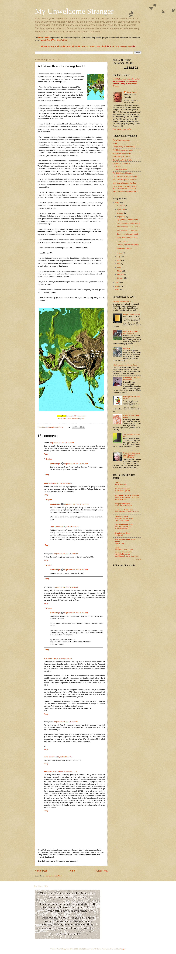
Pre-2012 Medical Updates (122, 173)
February (120, 274)
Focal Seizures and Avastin (123, 150)
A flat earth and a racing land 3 (128, 223)
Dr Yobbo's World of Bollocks (127, 495)
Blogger (122, 949)
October (120, 213)
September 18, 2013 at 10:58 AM (76, 504)
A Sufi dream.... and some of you (125, 365)
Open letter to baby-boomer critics (130, 332)
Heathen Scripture (122, 489)
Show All (138, 559)
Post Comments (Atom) (53, 876)
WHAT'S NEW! (67, 418)
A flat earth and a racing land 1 (128, 230)
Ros (45, 658)
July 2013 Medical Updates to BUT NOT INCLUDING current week (125, 187)
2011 (117, 286)
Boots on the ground (122, 491)
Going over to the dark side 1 (127, 238)
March (119, 271)
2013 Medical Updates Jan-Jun (124, 183)
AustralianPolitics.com (124, 510)
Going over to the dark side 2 (127, 234)
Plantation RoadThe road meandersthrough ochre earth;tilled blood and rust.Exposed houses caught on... (127, 553)
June (119, 260)
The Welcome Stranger (121, 140)
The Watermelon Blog (124, 525)
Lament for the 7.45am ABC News (127, 512)
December (121, 206)
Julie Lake (48, 771)
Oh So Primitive (120, 484)
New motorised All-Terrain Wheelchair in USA (124, 519)
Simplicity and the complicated (128, 245)
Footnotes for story (120, 170)
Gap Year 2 (127, 348)
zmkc (46, 757)
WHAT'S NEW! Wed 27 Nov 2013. (125, 192)
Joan (46, 483)
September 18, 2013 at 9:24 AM (60, 483)
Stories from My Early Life (122, 160)
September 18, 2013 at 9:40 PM (76, 464)
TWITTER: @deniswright (121, 46)
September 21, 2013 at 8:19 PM (60, 757)
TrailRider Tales (121, 516)
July (119, 256)
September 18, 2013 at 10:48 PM (60, 658)
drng (117, 548)
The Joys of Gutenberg (121, 163)
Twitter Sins (117, 166)
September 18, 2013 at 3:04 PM (66, 587)
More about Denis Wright (122, 153)
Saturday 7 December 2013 (123, 302)
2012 (117, 283)
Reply (46, 454)
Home (71, 870)
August (120, 253)
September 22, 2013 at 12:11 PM (65, 771)
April (119, 267)
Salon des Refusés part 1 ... (125, 506)
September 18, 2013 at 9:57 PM (76, 570)
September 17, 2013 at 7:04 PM (62, 443)
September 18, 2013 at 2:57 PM (66, 554)
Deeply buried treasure (131, 314)
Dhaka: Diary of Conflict (121, 157)
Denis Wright (55, 464)
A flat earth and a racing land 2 (128, 227)
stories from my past (78, 418)
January (120, 278)
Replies (49, 459)
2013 (117, 203)
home (60, 418)
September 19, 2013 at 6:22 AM (66, 722)
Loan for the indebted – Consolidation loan (123, 528)
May (119, 264)
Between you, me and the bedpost (131, 379)
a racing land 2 (71, 416)
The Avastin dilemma (124, 248)
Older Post (101, 870)
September (121, 217)
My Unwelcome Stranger (74, 11)
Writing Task (119, 543)
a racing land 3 (81, 416)
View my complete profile (122, 129)
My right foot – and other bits (127, 220)
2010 (117, 290)
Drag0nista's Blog (122, 533)
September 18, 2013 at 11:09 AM (67, 527)
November (121, 209)
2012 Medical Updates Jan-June (125, 176)
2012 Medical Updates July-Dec (124, 180)
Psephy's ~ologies (122, 504)
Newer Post (41, 870)
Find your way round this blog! (124, 147)
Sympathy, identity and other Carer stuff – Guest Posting (131, 455)
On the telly (119, 535)
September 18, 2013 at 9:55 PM (76, 613)
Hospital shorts (122, 241)
